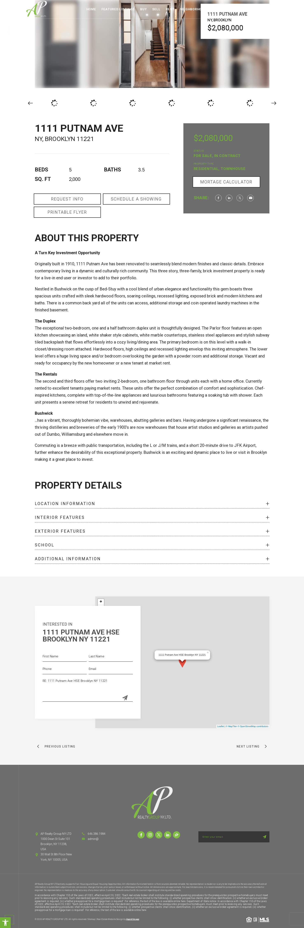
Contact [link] (268, 9)
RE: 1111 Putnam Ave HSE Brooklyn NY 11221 (88, 689)
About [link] (248, 9)
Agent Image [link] (132, 919)
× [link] (208, 652)
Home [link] (91, 9)
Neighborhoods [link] (194, 9)
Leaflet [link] (220, 726)
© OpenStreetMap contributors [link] (253, 726)
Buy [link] (143, 9)
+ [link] (100, 602)
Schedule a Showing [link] (136, 199)
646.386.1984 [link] (96, 833)
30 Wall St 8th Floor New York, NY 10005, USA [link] (56, 857)
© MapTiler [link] (231, 726)
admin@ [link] (93, 839)
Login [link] (286, 9)
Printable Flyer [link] (67, 212)
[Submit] (125, 698)
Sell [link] (156, 9)
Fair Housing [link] (226, 9)
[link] (5, 922)
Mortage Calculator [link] (226, 181)
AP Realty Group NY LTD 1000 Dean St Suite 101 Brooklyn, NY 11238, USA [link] (56, 841)
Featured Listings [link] (118, 9)
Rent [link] (170, 9)
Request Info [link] (67, 199)
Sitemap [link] (91, 919)
